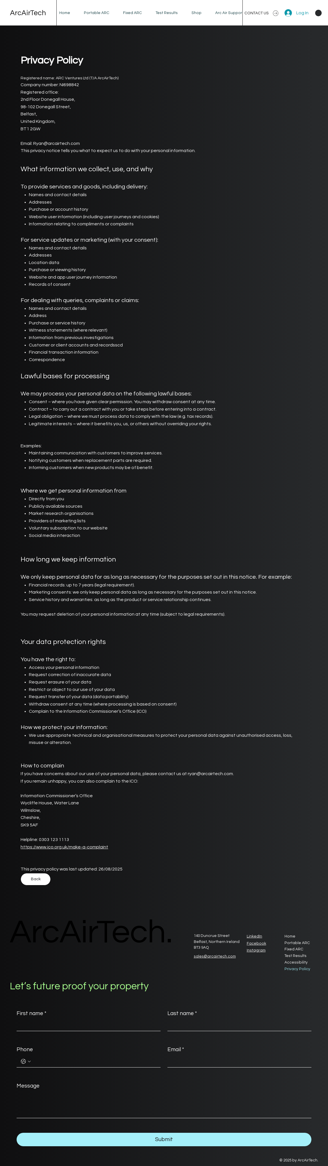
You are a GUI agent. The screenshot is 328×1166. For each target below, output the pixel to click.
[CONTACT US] (262, 13)
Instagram (256, 950)
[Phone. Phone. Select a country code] (25, 1061)
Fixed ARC (293, 949)
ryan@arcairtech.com (210, 773)
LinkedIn (254, 936)
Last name (182, 1013)
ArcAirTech (28, 13)
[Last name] (237, 1025)
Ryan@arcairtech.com (56, 143)
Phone (25, 1049)
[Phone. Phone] (94, 1061)
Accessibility (296, 962)
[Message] (164, 1105)
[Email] (237, 1061)
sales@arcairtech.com (215, 956)
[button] (318, 13)
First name (31, 1013)
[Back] (36, 879)
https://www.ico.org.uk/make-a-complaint (64, 847)
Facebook (256, 944)
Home (289, 936)
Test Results (295, 956)
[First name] (87, 1025)
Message (28, 1086)
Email (175, 1049)
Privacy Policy (297, 969)
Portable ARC (297, 943)
